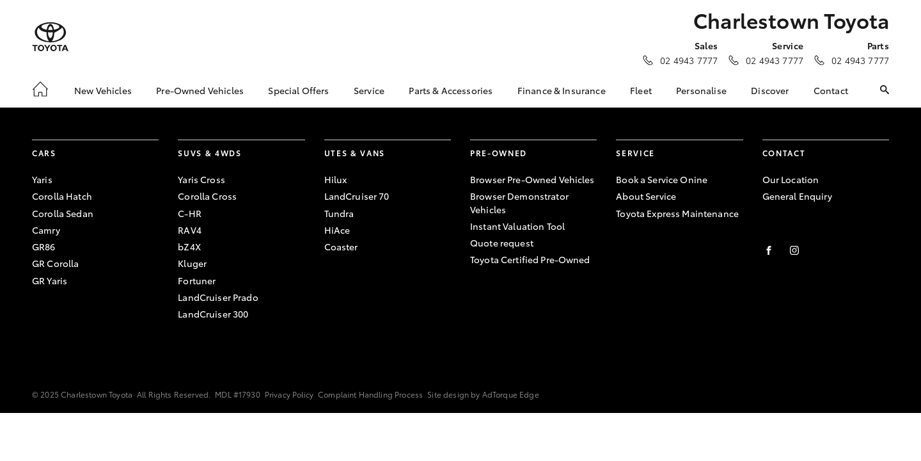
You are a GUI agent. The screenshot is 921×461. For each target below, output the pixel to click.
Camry (46, 229)
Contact (831, 90)
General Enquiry (797, 196)
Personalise (701, 90)
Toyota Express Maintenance (677, 213)
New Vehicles (103, 90)
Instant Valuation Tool (517, 226)
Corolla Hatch (62, 196)
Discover (770, 90)
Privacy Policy (289, 394)
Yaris (42, 179)
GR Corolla (55, 263)
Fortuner (197, 280)
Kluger (192, 263)
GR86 (44, 246)
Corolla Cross (207, 196)
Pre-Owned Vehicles (200, 90)
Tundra (339, 213)
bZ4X (189, 246)
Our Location (790, 179)
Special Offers (298, 90)
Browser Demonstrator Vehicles (519, 202)
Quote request (501, 242)
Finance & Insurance (561, 90)
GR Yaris (49, 280)
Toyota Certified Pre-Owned (530, 259)
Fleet (641, 90)
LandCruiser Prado (218, 297)
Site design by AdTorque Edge (483, 394)
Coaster (341, 246)
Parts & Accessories (450, 90)
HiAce (337, 229)
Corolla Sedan (62, 213)
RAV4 (189, 229)
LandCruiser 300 (213, 313)
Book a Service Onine (661, 179)
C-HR (189, 213)
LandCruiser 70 (357, 196)
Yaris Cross (201, 179)
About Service (646, 196)
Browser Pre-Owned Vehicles (532, 179)
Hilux (335, 179)
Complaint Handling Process (370, 394)
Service (369, 90)
